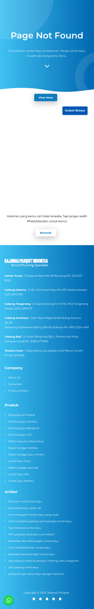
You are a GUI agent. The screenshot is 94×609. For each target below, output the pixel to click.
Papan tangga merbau (23, 448)
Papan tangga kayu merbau (26, 454)
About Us (14, 377)
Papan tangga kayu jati (23, 467)
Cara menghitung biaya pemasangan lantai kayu (40, 521)
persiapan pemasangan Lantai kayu (31, 554)
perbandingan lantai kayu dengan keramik (36, 574)
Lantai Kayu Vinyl (19, 461)
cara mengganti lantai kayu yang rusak (33, 514)
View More (46, 97)
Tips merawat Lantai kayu (24, 527)
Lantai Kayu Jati (18, 474)
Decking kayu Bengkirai (23, 428)
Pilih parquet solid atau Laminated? (31, 534)
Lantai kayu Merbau (21, 480)
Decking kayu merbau (22, 421)
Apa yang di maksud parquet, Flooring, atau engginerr (43, 560)
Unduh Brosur (75, 110)
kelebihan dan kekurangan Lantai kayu (33, 541)
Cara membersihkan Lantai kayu (29, 547)
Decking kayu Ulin (20, 434)
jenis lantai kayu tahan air (24, 508)
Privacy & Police (18, 390)
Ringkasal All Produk (21, 415)
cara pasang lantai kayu (23, 567)
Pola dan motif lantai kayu (25, 501)
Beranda (45, 232)
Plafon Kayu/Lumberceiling (26, 441)
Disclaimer (15, 384)
